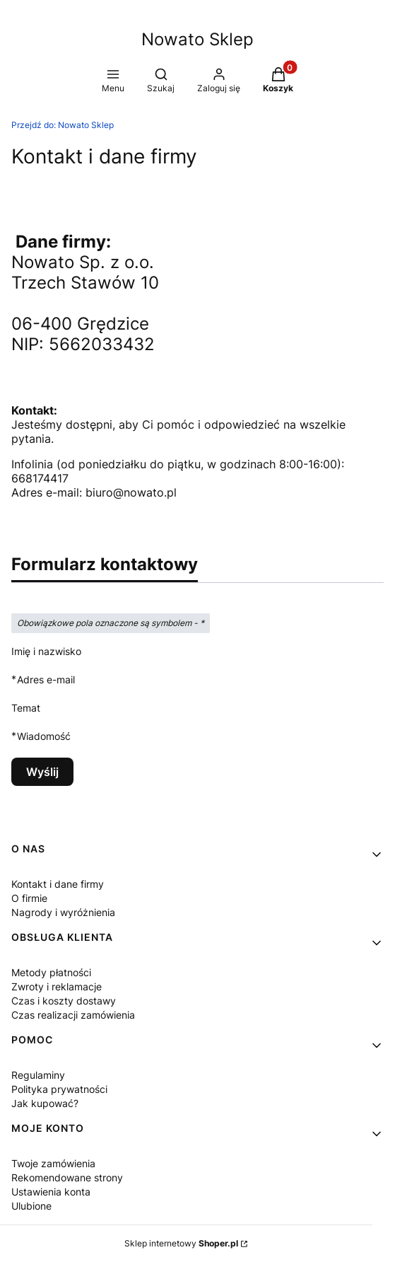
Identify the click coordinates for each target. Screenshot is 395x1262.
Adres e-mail (46, 679)
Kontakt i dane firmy (57, 884)
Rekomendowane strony (67, 1177)
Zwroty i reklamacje (56, 986)
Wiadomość (44, 736)
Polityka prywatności (59, 1089)
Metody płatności (51, 972)
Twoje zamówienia (53, 1163)
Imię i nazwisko (46, 651)
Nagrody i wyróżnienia (63, 912)
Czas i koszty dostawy (63, 1001)
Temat (25, 708)
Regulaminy (38, 1075)
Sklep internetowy (181, 1243)
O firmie (29, 898)
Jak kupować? (44, 1103)
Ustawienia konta (50, 1192)
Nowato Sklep (62, 125)
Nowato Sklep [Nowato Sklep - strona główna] (197, 39)
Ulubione (31, 1206)
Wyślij (42, 772)
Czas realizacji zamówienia (73, 1015)
